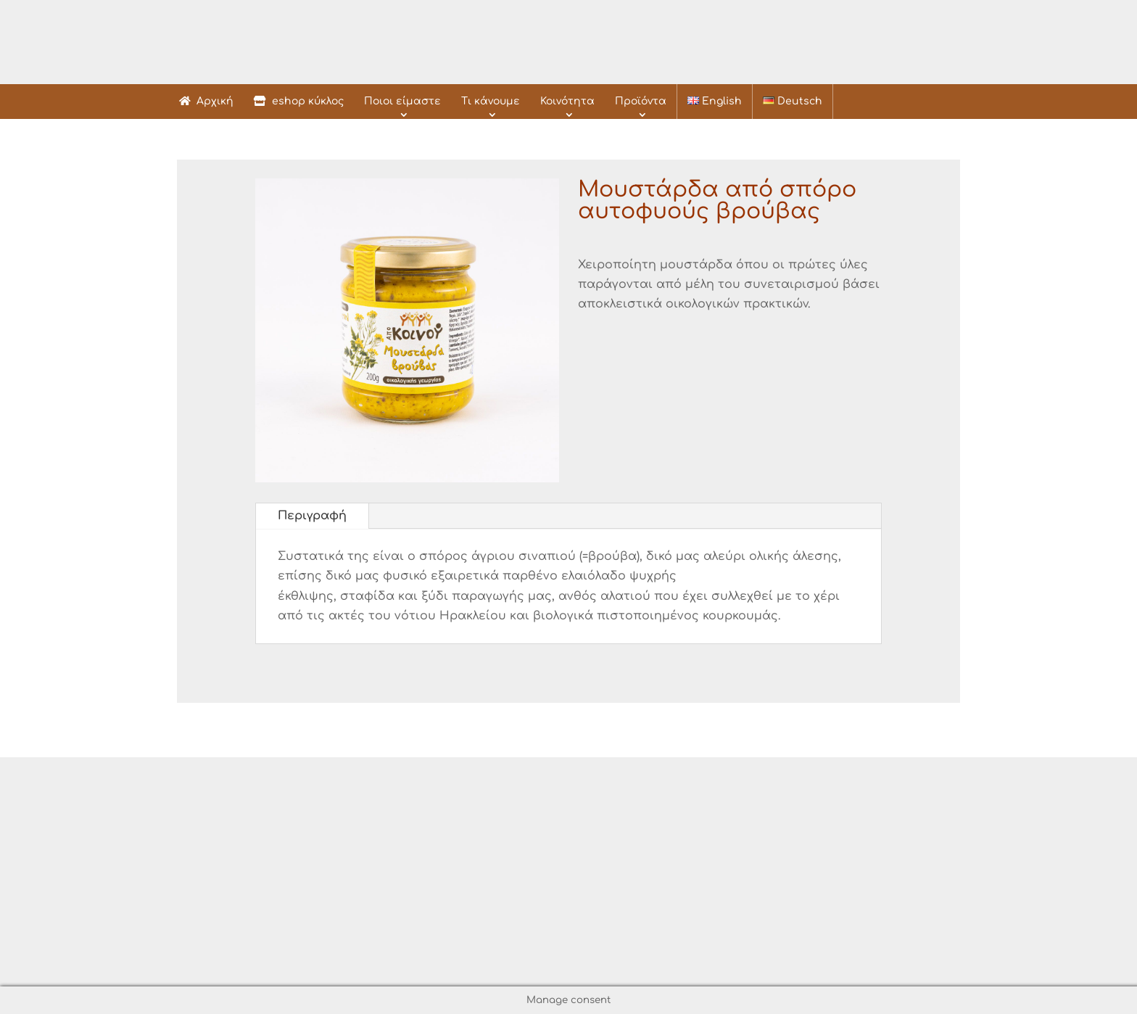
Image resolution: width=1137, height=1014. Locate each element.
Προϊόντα (640, 101)
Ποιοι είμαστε (402, 101)
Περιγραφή (312, 515)
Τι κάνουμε (490, 101)
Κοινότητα (567, 101)
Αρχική (206, 101)
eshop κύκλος (299, 101)
